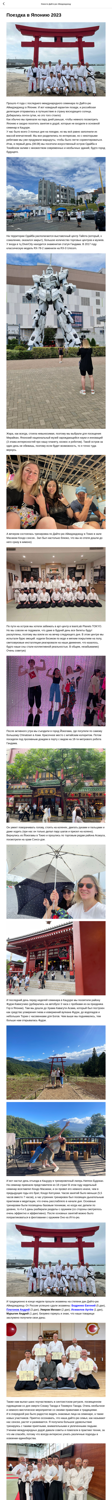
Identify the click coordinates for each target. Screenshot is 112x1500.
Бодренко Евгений (86, 1261)
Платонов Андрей (27, 1265)
